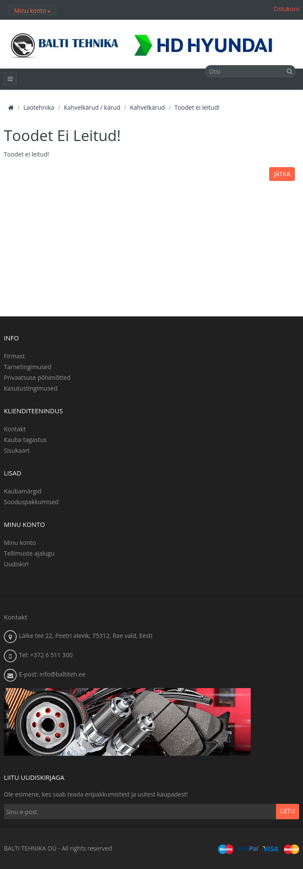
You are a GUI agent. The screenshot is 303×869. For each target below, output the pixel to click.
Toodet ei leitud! (196, 107)
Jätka (282, 174)
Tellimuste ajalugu (29, 553)
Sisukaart (17, 450)
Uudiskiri (16, 564)
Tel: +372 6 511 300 (45, 655)
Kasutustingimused (30, 388)
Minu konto (20, 542)
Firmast (14, 356)
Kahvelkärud (147, 107)
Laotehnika (38, 107)
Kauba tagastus (25, 440)
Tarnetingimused (27, 367)
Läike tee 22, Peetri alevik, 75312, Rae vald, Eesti (86, 635)
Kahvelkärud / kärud (92, 107)
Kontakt (15, 429)
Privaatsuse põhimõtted (37, 377)
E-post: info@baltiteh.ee (52, 674)
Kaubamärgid (22, 491)
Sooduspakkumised (31, 502)
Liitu (287, 811)
